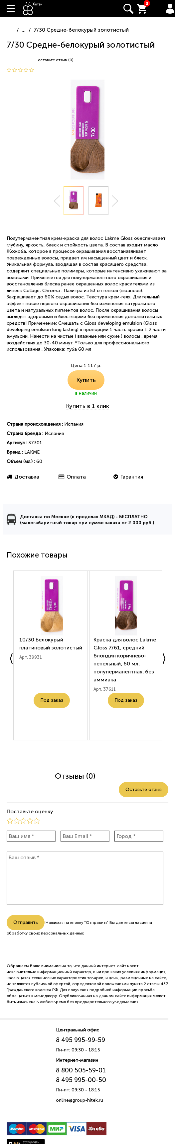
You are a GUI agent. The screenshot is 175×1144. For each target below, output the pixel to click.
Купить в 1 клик (87, 406)
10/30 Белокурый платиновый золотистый (43, 649)
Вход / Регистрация (170, 9)
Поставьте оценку (30, 811)
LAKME (32, 452)
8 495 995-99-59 (80, 1040)
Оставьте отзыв (143, 789)
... (24, 30)
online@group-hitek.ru (79, 1100)
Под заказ (51, 718)
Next (115, 201)
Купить (86, 380)
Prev (57, 201)
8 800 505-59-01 (81, 1070)
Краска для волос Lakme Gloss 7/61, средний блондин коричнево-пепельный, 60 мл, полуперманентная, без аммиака (125, 665)
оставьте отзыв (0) (56, 60)
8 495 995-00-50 (81, 1080)
